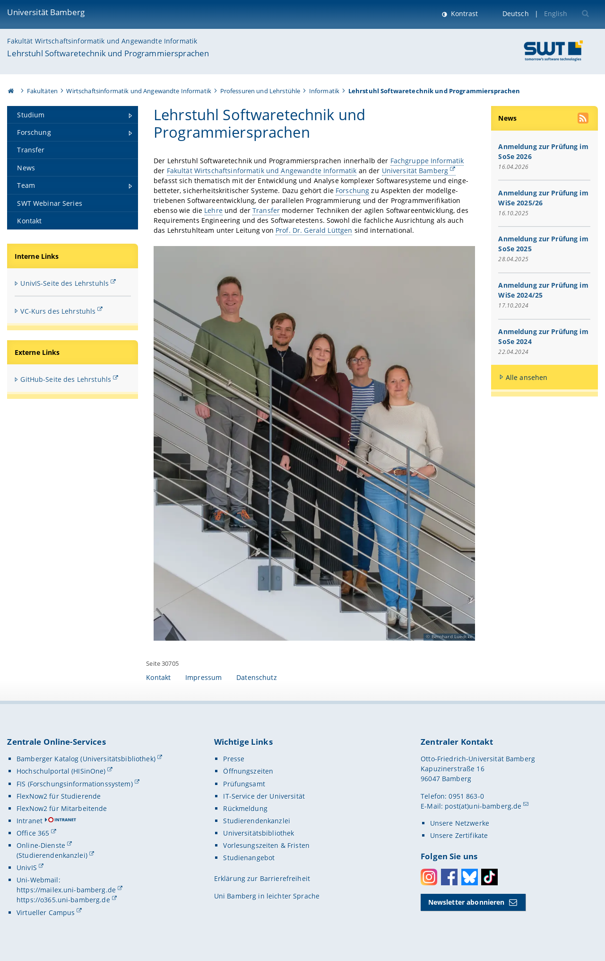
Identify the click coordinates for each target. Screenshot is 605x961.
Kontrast (463, 13)
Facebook (449, 877)
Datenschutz (256, 677)
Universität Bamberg (46, 12)
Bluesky (469, 877)
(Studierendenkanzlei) (52, 855)
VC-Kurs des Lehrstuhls (57, 311)
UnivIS (27, 867)
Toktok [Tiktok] (489, 877)
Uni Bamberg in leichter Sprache (267, 895)
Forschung (352, 190)
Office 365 (33, 833)
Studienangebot (249, 857)
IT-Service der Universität (264, 796)
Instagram (429, 877)
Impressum (203, 677)
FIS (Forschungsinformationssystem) (75, 783)
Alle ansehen (527, 377)
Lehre (213, 210)
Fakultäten (42, 91)
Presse (233, 758)
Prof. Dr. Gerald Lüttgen (314, 230)
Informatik (324, 91)
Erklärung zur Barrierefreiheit (262, 878)
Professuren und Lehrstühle (260, 91)
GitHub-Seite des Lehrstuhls (65, 379)
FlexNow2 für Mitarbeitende (62, 808)
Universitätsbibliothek (258, 833)
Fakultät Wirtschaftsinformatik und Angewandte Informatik (102, 40)
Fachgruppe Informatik (427, 160)
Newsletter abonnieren (466, 902)
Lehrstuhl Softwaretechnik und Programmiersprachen (108, 53)
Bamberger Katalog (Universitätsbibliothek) (86, 758)
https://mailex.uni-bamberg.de (66, 889)
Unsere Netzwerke (459, 823)
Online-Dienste (41, 845)
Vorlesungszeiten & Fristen (266, 845)
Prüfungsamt (244, 783)
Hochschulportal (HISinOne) (61, 771)
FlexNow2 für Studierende (59, 796)
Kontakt (158, 677)
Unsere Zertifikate (459, 835)
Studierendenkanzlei (256, 820)
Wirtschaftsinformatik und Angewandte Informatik (138, 91)
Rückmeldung (245, 808)
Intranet (30, 820)
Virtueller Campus (46, 912)
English (556, 13)
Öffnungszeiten (248, 771)
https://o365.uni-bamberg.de (63, 899)
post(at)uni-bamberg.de (483, 806)
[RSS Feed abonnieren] (583, 119)
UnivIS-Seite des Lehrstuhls (64, 283)
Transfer (266, 210)
